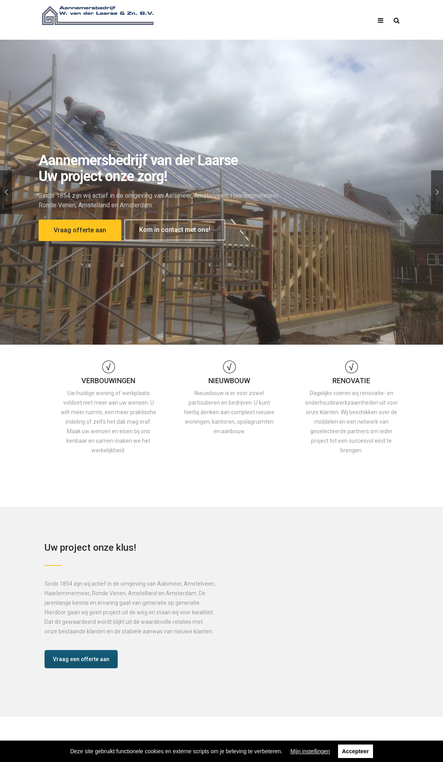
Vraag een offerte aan (81, 659)
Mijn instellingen (310, 751)
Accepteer (355, 751)
